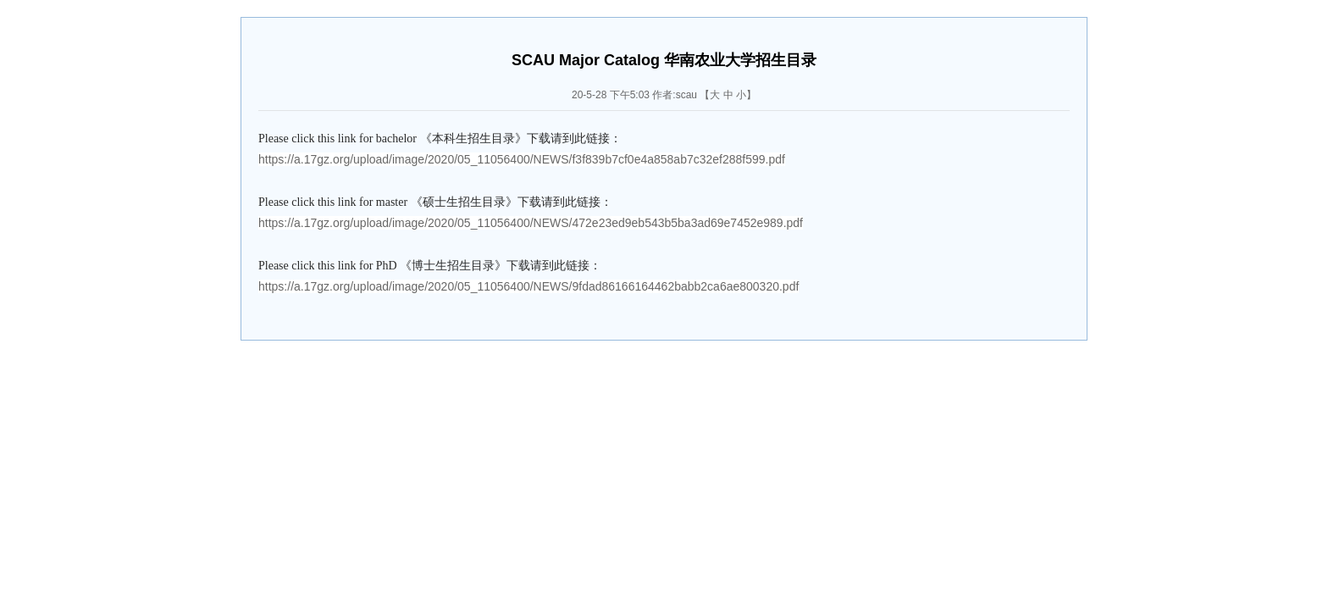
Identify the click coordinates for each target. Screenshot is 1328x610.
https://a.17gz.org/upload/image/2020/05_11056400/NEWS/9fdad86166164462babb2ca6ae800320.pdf (528, 286)
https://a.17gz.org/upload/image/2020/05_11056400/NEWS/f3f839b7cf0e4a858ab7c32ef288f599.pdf (521, 159)
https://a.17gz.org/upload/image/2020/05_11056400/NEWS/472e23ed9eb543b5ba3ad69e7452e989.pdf (530, 223)
